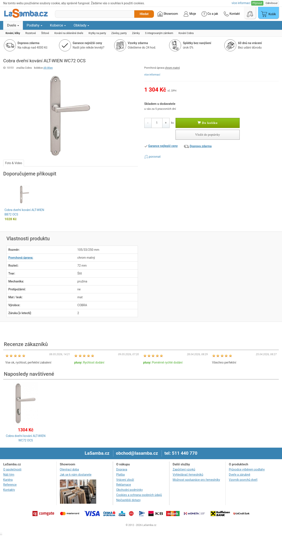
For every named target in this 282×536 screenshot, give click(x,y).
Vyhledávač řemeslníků (188, 474)
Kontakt (232, 13)
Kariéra (8, 479)
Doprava (121, 469)
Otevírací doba (69, 469)
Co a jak (210, 13)
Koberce (58, 25)
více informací (152, 74)
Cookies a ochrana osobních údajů (139, 495)
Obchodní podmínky (129, 489)
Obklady (81, 25)
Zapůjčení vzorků (184, 469)
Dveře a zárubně (239, 474)
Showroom (168, 13)
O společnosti (12, 469)
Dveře (13, 25)
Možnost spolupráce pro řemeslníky (196, 479)
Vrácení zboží (125, 479)
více (241, 3)
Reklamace (123, 484)
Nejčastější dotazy (128, 500)
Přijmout (257, 3)
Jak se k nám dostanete (76, 474)
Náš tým (8, 474)
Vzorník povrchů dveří (243, 479)
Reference (10, 484)
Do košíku (208, 123)
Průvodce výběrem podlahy (247, 469)
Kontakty (9, 489)
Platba (120, 474)
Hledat (144, 14)
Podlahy (34, 25)
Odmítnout (272, 3)
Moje (189, 13)
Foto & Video (13, 163)
